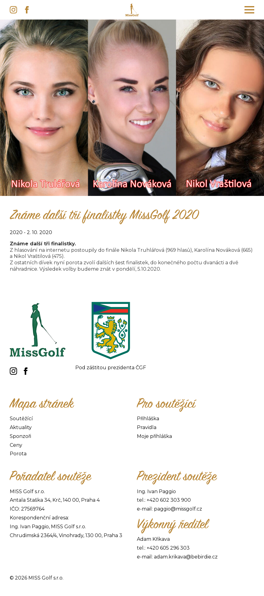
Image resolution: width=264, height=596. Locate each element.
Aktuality (21, 427)
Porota (18, 454)
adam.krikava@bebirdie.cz (186, 557)
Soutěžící (21, 418)
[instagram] (13, 9)
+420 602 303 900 (169, 500)
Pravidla (146, 427)
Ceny (16, 445)
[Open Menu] (249, 10)
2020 (16, 232)
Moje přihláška (154, 436)
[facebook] (26, 9)
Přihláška (148, 418)
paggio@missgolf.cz (178, 509)
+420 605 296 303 (168, 548)
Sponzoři (20, 436)
